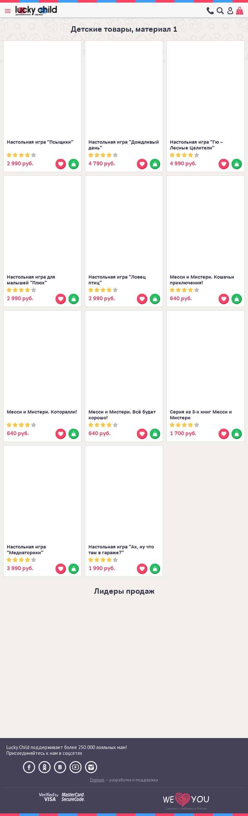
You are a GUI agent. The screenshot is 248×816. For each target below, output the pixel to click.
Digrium (97, 780)
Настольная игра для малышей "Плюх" (31, 280)
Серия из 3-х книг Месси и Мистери (201, 415)
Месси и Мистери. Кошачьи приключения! (202, 280)
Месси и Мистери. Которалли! (42, 412)
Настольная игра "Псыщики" (40, 142)
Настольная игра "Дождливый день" (123, 145)
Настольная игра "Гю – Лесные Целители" (196, 145)
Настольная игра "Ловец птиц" (117, 280)
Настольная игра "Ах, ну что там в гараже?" (121, 550)
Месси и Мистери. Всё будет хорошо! (122, 415)
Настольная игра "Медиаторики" (26, 550)
